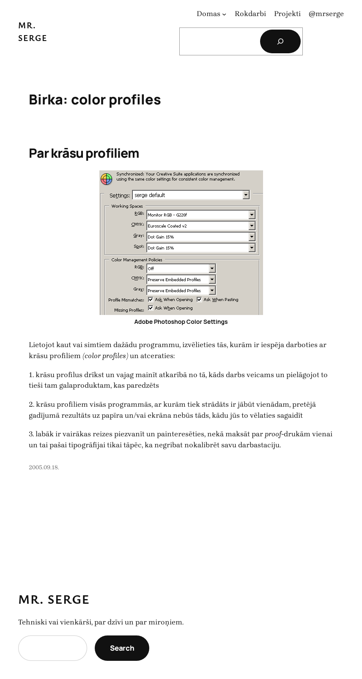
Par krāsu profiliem (84, 153)
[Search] (280, 41)
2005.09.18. (44, 467)
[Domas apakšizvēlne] (224, 14)
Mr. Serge (54, 599)
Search (122, 648)
